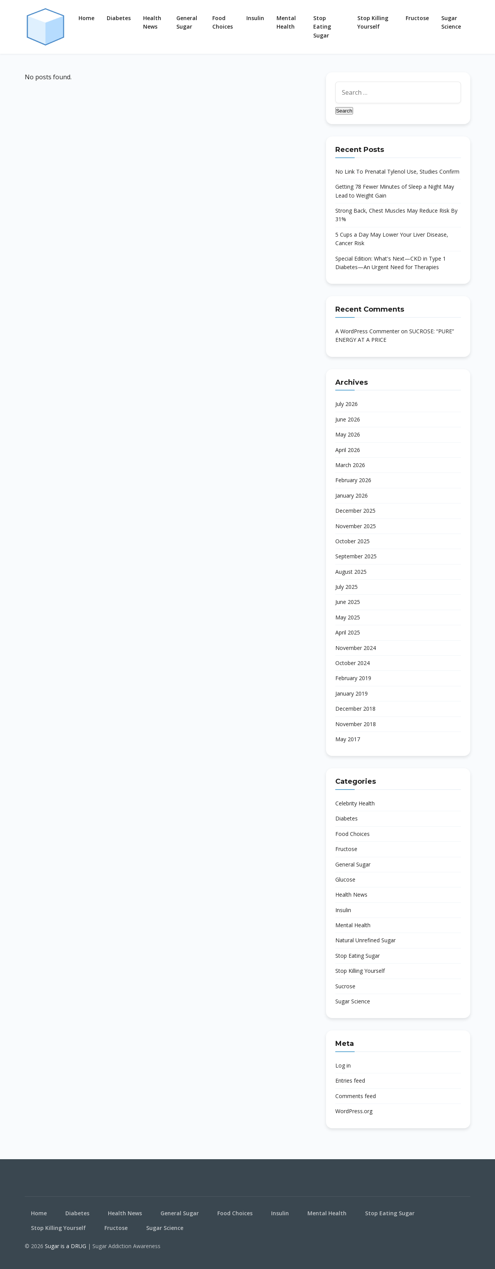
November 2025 (355, 526)
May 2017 (347, 739)
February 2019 (353, 678)
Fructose (417, 18)
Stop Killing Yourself (372, 22)
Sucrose (345, 986)
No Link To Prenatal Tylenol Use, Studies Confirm (397, 171)
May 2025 (347, 617)
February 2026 (353, 480)
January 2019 (351, 693)
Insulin (255, 18)
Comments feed (355, 1096)
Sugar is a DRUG (66, 1246)
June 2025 (347, 602)
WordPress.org (353, 1111)
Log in (343, 1065)
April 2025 (347, 632)
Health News (152, 22)
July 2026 (346, 404)
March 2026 (350, 465)
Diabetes (119, 18)
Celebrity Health (355, 803)
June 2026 (347, 419)
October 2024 (352, 663)
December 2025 (355, 510)
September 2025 (356, 556)
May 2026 (347, 434)
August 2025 (351, 571)
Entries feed (350, 1080)
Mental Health (286, 22)
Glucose (345, 879)
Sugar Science (451, 22)
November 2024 (355, 648)
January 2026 (351, 495)
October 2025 (352, 541)
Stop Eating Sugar (322, 26)
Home (86, 18)
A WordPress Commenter (367, 331)
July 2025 (346, 586)
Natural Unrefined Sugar (365, 940)
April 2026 (347, 450)
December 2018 (355, 708)
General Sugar (186, 22)
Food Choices (222, 22)
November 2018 (355, 724)
